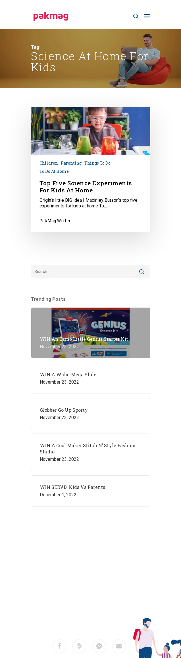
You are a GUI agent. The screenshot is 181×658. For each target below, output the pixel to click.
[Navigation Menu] (147, 16)
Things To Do (97, 163)
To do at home (54, 171)
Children (48, 163)
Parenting (71, 163)
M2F (98, 606)
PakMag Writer (55, 220)
